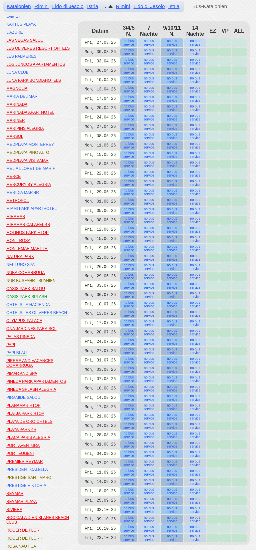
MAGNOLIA (16, 88)
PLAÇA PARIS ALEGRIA (28, 437)
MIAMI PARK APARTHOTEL (31, 208)
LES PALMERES (21, 56)
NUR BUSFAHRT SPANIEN (31, 280)
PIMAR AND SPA (21, 373)
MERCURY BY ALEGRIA (28, 184)
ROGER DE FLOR (22, 530)
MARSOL (14, 136)
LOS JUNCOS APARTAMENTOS (35, 64)
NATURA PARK (20, 256)
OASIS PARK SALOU (25, 288)
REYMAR (14, 493)
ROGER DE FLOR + (24, 538)
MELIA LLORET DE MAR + (30, 168)
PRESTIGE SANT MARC (28, 477)
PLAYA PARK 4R (21, 429)
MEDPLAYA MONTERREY (30, 144)
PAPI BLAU (16, 352)
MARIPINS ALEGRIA (25, 128)
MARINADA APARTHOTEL (30, 112)
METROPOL (17, 200)
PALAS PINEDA (20, 336)
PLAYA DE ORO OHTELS (29, 421)
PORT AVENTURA (23, 445)
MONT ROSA (18, 240)
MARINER (15, 120)
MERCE (13, 176)
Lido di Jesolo (68, 6)
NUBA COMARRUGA (25, 272)
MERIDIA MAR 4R (22, 192)
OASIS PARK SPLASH (26, 296)
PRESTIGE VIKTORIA (26, 485)
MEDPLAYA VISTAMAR (27, 160)
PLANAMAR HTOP (23, 405)
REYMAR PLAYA (21, 501)
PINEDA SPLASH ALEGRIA (31, 389)
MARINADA (16, 104)
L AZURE (14, 32)
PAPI (10, 344)
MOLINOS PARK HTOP (27, 232)
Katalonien (19, 6)
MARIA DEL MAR (22, 96)
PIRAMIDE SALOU (23, 397)
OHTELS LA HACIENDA (28, 304)
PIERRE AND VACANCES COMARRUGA (29, 363)
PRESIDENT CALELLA (27, 469)
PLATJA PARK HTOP (25, 413)
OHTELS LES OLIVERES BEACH (36, 312)
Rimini (41, 6)
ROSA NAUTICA (21, 546)
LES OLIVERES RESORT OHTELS (38, 48)
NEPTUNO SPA (20, 264)
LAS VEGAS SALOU (24, 40)
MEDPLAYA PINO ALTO (27, 152)
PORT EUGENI (20, 453)
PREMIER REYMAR (24, 461)
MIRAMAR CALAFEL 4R (28, 224)
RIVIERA (14, 509)
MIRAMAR (15, 216)
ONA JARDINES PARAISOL (31, 328)
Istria (92, 6)
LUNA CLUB (17, 72)
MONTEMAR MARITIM (27, 248)
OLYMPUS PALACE (24, 320)
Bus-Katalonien (209, 6)
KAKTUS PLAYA (21, 24)
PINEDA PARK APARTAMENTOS (36, 381)
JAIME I (13, 16)
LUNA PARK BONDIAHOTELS (33, 80)
